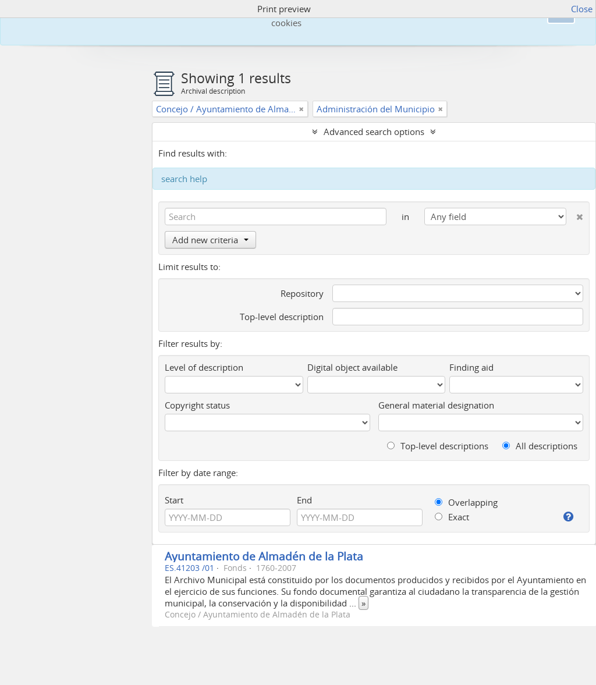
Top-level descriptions (437, 446)
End (304, 500)
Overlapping (466, 502)
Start (174, 500)
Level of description (204, 367)
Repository (302, 293)
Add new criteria (210, 240)
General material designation (436, 405)
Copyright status (197, 405)
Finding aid (471, 367)
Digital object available (352, 367)
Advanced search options (374, 131)
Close (582, 9)
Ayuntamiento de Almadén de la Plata (264, 556)
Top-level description (282, 316)
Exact (452, 517)
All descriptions (539, 446)
